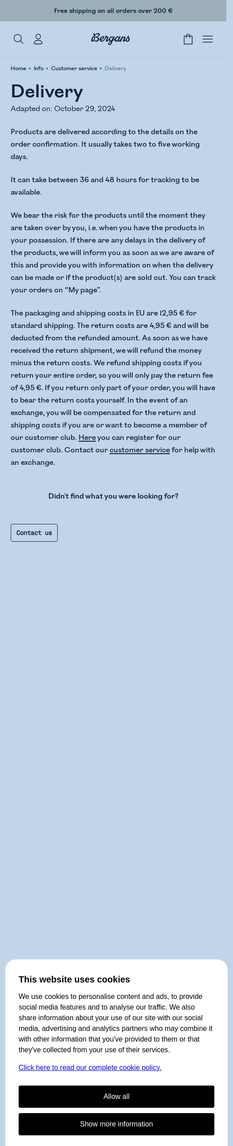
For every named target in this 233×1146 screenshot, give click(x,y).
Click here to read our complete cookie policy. (90, 1067)
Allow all (116, 1096)
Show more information (116, 1124)
